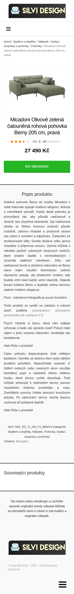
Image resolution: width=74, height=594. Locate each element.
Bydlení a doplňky (25, 41)
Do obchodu (36, 166)
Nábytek (43, 41)
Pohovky (36, 46)
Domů (7, 41)
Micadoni (22, 441)
